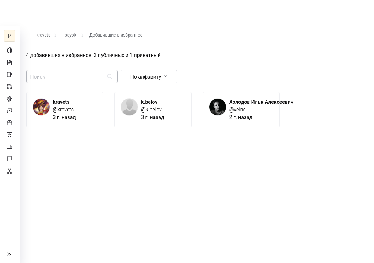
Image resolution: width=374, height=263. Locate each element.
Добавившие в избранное (115, 35)
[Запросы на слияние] (10, 86)
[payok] (10, 35)
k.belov (149, 102)
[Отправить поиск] (109, 76)
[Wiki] (10, 159)
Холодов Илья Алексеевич (261, 102)
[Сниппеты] (10, 171)
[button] (10, 254)
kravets (44, 35)
